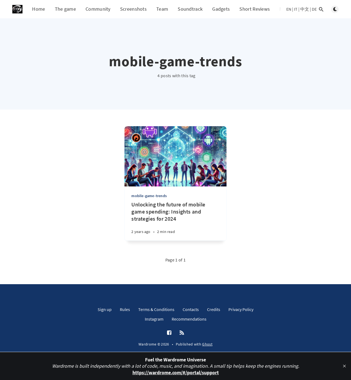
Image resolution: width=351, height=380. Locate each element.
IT (296, 9)
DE (314, 9)
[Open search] (321, 9)
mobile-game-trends (149, 195)
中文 (304, 9)
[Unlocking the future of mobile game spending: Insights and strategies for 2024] (175, 221)
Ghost (207, 344)
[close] (344, 366)
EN (288, 9)
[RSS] (182, 332)
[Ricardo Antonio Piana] (136, 138)
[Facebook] (169, 332)
